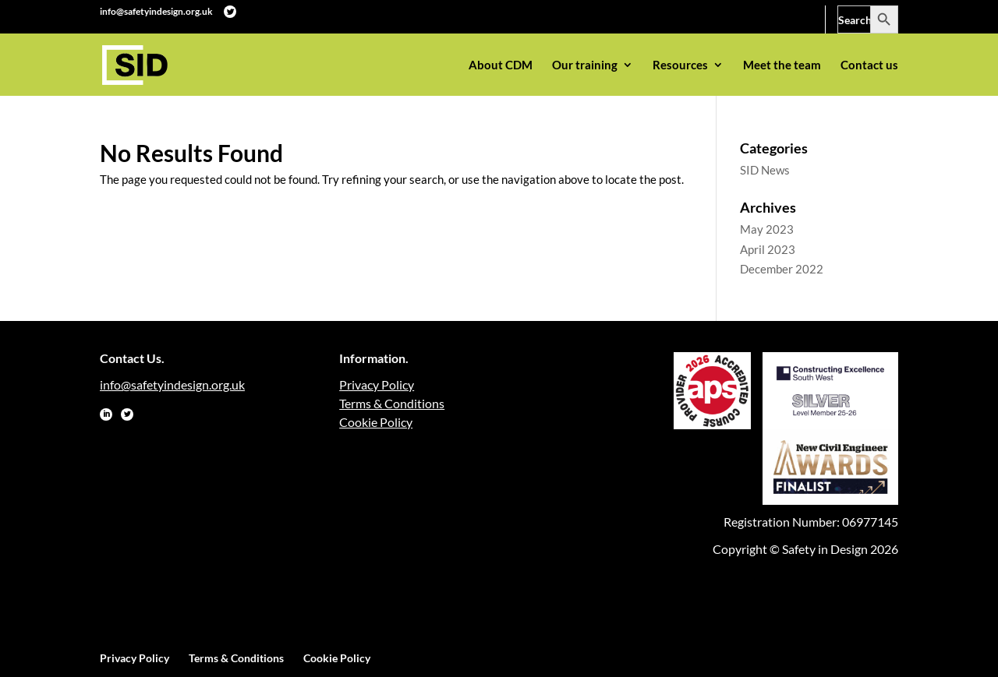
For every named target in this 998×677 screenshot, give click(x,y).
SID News (765, 170)
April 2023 (767, 249)
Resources (680, 65)
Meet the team (782, 65)
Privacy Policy (376, 384)
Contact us (869, 65)
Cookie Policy (375, 421)
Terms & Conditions (391, 403)
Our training (585, 65)
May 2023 (767, 229)
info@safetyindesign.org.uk (156, 11)
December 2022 (781, 269)
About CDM (501, 65)
